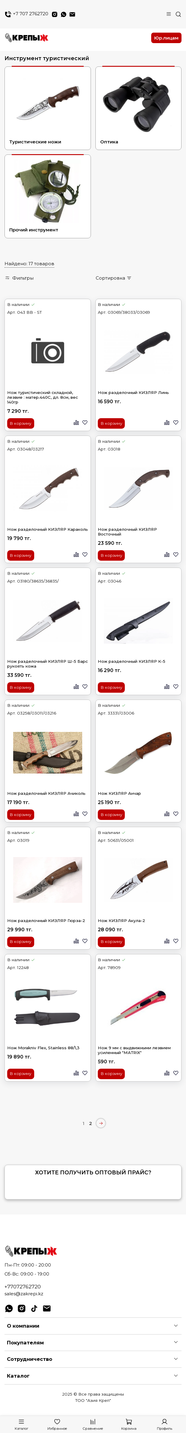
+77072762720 (22, 1287)
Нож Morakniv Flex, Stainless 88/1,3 (43, 1047)
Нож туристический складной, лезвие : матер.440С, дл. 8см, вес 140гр (42, 397)
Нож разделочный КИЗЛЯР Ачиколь (46, 793)
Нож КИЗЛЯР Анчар (119, 793)
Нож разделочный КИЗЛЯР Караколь (47, 529)
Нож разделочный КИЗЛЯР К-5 (131, 661)
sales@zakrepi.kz (23, 1293)
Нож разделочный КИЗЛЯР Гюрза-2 (46, 920)
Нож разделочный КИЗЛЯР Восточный (127, 531)
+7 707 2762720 (26, 14)
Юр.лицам (166, 38)
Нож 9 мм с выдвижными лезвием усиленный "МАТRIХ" (134, 1050)
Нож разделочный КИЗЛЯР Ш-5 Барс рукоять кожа (47, 663)
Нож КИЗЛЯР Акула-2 (121, 920)
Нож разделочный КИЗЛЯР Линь (133, 392)
